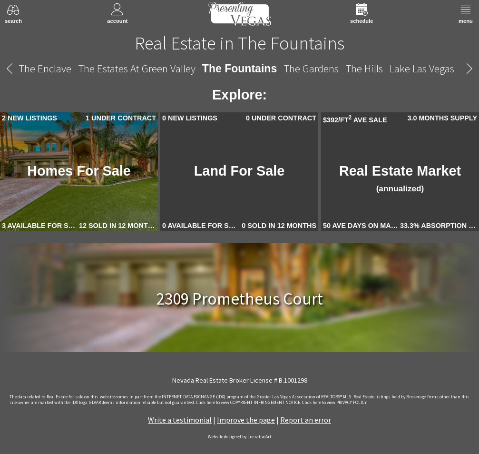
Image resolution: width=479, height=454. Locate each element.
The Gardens (311, 68)
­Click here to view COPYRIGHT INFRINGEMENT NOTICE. (248, 402)
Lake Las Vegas (422, 68)
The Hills (364, 68)
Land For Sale (239, 170)
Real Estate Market (400, 178)
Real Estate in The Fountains (239, 42)
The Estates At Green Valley (137, 68)
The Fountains (239, 68)
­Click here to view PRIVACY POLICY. (334, 402)
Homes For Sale (79, 170)
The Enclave (45, 68)
